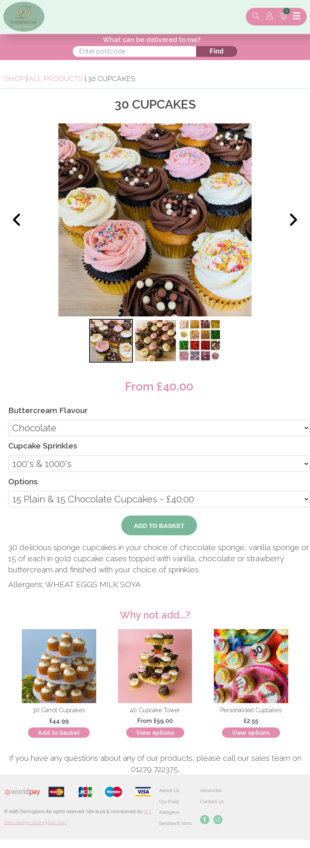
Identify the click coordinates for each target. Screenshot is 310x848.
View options (155, 732)
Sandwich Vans (175, 823)
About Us (169, 790)
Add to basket (59, 732)
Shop (14, 78)
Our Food (169, 801)
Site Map (57, 822)
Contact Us (212, 801)
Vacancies (211, 790)
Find (217, 51)
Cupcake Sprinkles (42, 445)
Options (23, 481)
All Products (56, 78)
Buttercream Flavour (48, 410)
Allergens (169, 812)
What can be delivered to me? (152, 40)
